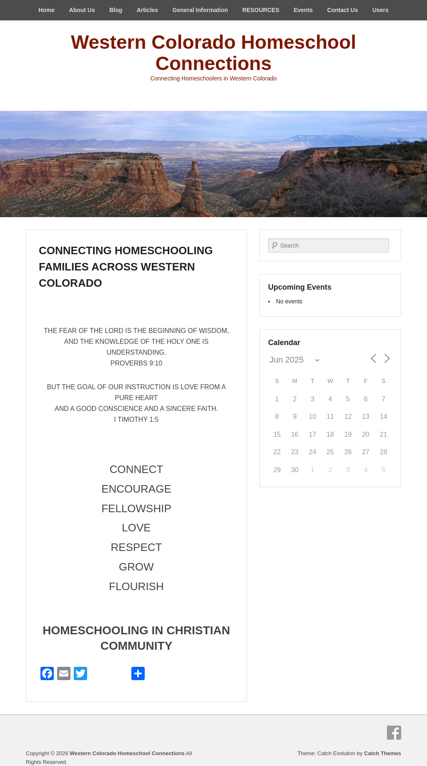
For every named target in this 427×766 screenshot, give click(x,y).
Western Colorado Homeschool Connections (213, 52)
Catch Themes (382, 753)
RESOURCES (260, 10)
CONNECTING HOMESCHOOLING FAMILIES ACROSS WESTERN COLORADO (126, 266)
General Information (200, 10)
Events (303, 10)
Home (46, 10)
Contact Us (342, 10)
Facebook (394, 733)
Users (380, 10)
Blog (115, 10)
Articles (147, 10)
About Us (82, 10)
